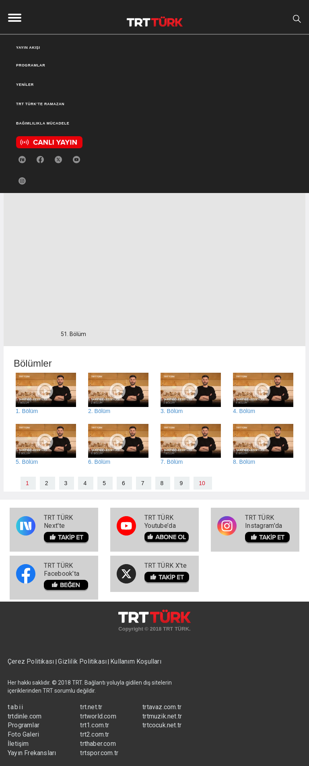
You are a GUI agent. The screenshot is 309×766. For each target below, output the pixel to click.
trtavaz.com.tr (161, 707)
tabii (16, 707)
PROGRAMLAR (30, 65)
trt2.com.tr (94, 734)
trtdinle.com (24, 716)
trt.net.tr (91, 707)
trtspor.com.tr (99, 753)
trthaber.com (97, 743)
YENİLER (25, 85)
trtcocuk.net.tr (161, 725)
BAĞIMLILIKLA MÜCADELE (42, 123)
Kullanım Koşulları (135, 661)
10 (202, 483)
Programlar (23, 725)
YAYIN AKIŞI (28, 48)
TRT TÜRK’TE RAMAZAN (40, 104)
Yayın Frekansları (32, 753)
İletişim (18, 743)
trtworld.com (98, 716)
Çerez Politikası (32, 661)
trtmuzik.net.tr (162, 716)
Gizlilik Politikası (82, 661)
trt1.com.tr (94, 725)
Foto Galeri (23, 734)
